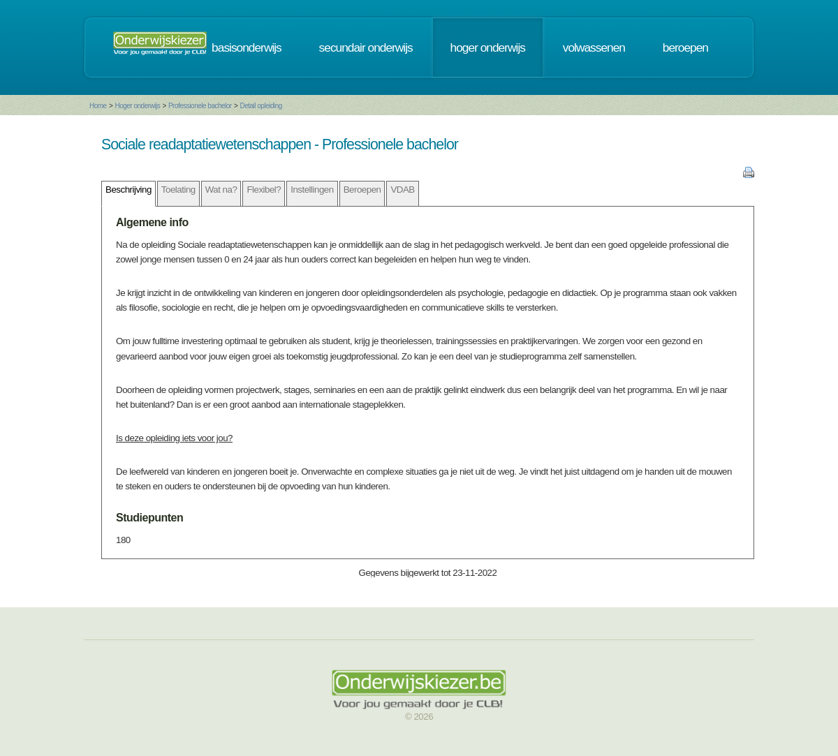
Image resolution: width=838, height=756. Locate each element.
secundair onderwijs (366, 47)
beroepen (685, 47)
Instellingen (312, 189)
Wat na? (221, 189)
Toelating (178, 189)
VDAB (402, 189)
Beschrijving (128, 189)
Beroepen (362, 189)
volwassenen (594, 47)
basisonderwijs (246, 47)
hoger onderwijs (487, 47)
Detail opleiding (260, 106)
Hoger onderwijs (137, 106)
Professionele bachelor (200, 106)
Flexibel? (264, 189)
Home (98, 106)
